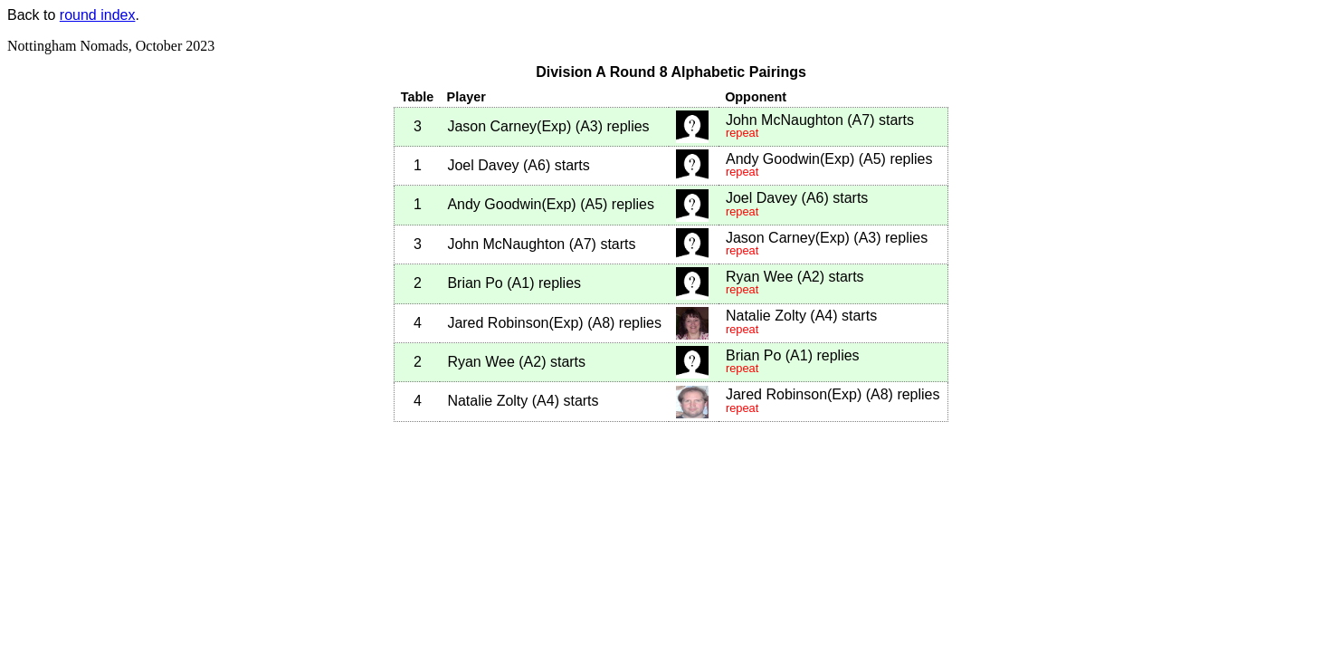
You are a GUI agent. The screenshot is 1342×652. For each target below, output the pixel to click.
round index (98, 15)
